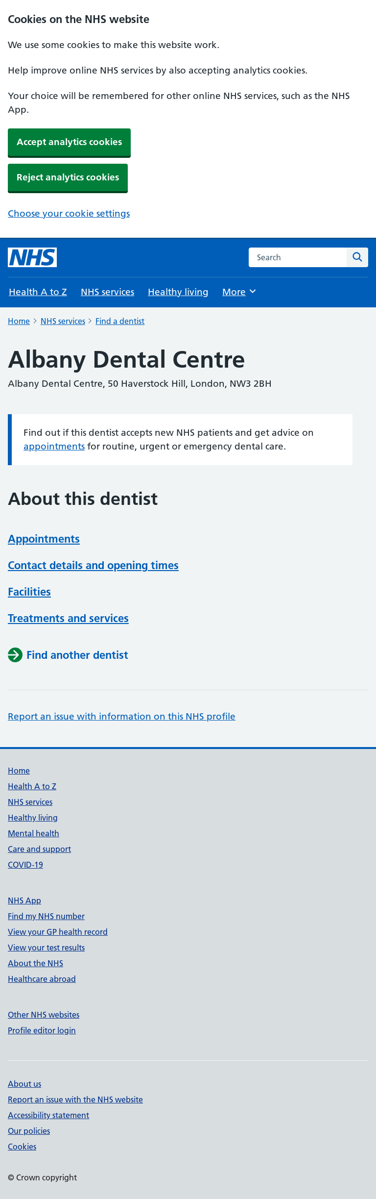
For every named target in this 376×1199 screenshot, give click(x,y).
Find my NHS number (46, 916)
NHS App (24, 900)
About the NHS (35, 963)
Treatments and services (68, 618)
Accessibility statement (48, 1115)
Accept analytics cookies (69, 142)
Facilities (29, 592)
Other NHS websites (43, 1015)
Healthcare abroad (42, 979)
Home (19, 321)
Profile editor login (42, 1030)
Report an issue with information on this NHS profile (121, 716)
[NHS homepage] (32, 257)
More (239, 291)
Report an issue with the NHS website (75, 1099)
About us (24, 1084)
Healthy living (178, 292)
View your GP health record (58, 932)
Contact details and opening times (93, 565)
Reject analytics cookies (68, 177)
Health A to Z (38, 292)
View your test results (46, 947)
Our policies (29, 1131)
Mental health (33, 833)
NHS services (107, 292)
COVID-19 (25, 865)
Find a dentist (119, 321)
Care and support (39, 849)
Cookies (22, 1146)
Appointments (44, 539)
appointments (54, 446)
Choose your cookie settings (69, 213)
